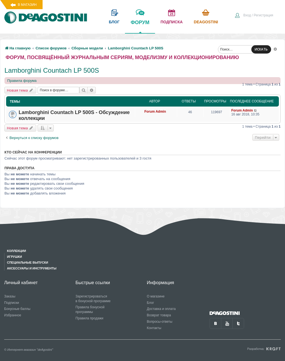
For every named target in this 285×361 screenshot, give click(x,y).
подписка (172, 22)
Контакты (154, 328)
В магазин (27, 5)
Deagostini (206, 22)
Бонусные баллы (17, 309)
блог (114, 22)
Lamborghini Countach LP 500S (51, 70)
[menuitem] (254, 16)
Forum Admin (155, 111)
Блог (150, 303)
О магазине (156, 296)
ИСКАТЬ (261, 49)
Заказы (9, 296)
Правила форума (21, 81)
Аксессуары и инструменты (31, 268)
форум (140, 26)
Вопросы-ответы (160, 322)
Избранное (12, 315)
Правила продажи (89, 318)
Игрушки (14, 256)
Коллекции (16, 251)
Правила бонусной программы (89, 309)
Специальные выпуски (27, 262)
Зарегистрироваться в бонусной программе (92, 298)
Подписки (11, 303)
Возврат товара (159, 315)
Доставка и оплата (161, 309)
